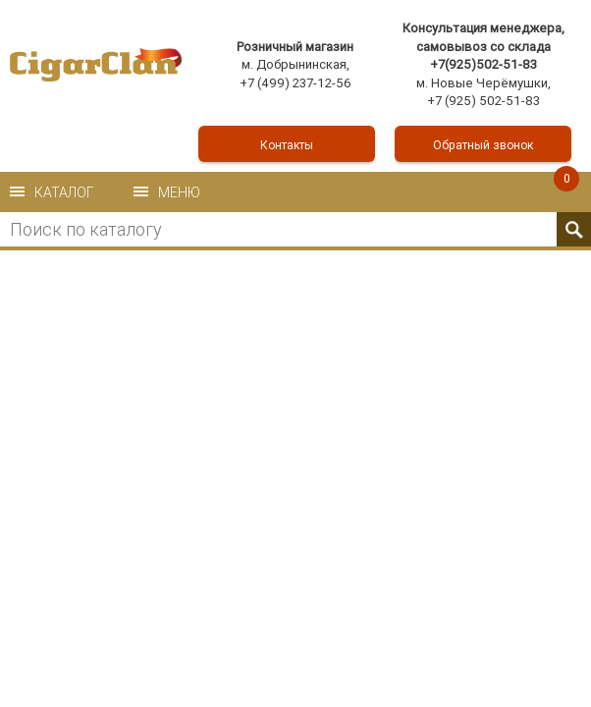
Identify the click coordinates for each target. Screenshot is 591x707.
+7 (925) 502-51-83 (483, 100)
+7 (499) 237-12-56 (295, 83)
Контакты (286, 144)
